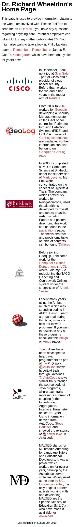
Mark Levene (52, 177)
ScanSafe (61, 73)
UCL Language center (52, 482)
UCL (63, 266)
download (46, 516)
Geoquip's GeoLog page (52, 153)
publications (47, 230)
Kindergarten (22, 55)
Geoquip (61, 109)
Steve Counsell (51, 425)
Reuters (54, 98)
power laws (55, 434)
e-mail (27, 29)
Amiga (63, 338)
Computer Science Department (52, 264)
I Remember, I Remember (29, 49)
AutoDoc (49, 367)
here (65, 244)
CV (56, 39)
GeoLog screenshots (53, 138)
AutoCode (50, 377)
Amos (47, 341)
